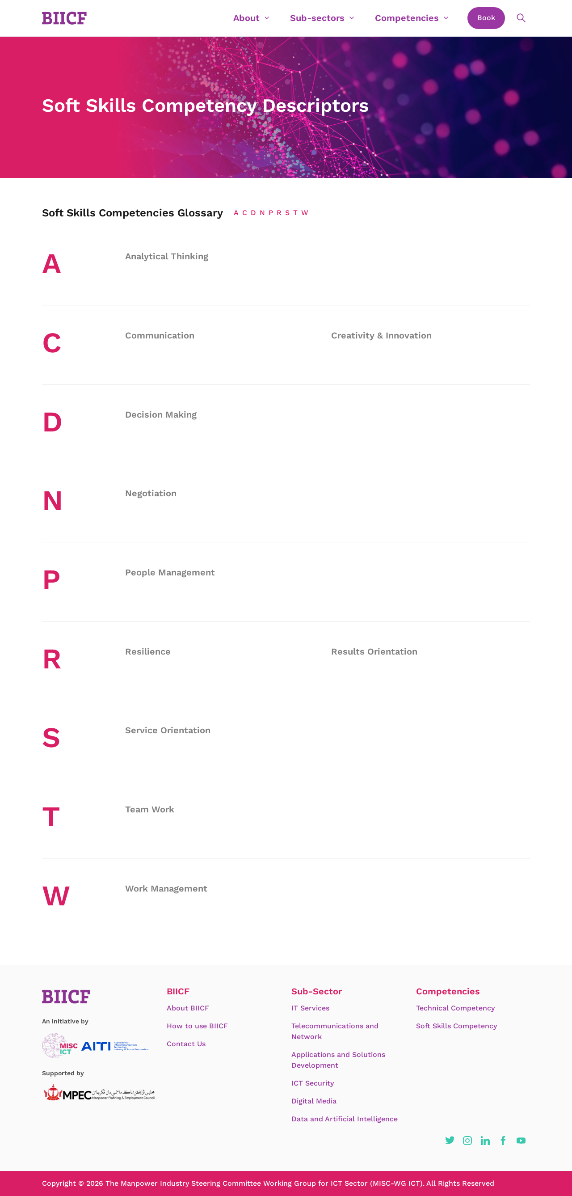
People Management (170, 572)
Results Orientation (374, 651)
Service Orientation (167, 730)
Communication (159, 335)
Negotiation (151, 493)
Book (486, 17)
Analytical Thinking (166, 256)
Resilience (148, 651)
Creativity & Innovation (381, 335)
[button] (449, 1141)
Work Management (166, 888)
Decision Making (161, 414)
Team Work (149, 809)
